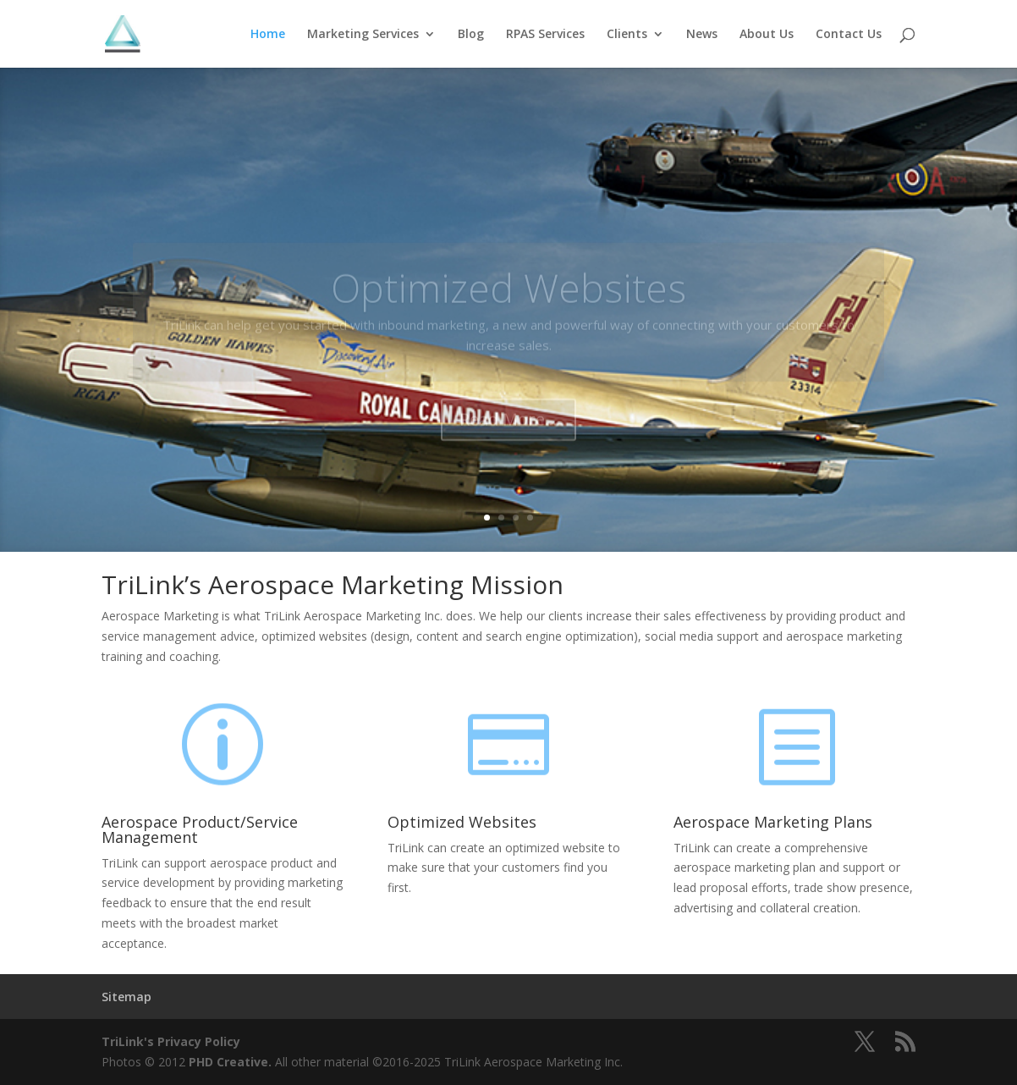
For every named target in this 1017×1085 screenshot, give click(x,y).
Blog (471, 34)
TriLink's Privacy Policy (171, 1041)
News (701, 34)
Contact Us (849, 34)
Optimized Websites (508, 303)
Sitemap (126, 997)
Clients (627, 34)
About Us (766, 34)
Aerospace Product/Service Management (200, 829)
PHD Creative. (230, 1062)
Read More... (508, 433)
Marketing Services (363, 34)
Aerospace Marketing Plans (772, 822)
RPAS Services (545, 34)
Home (267, 34)
